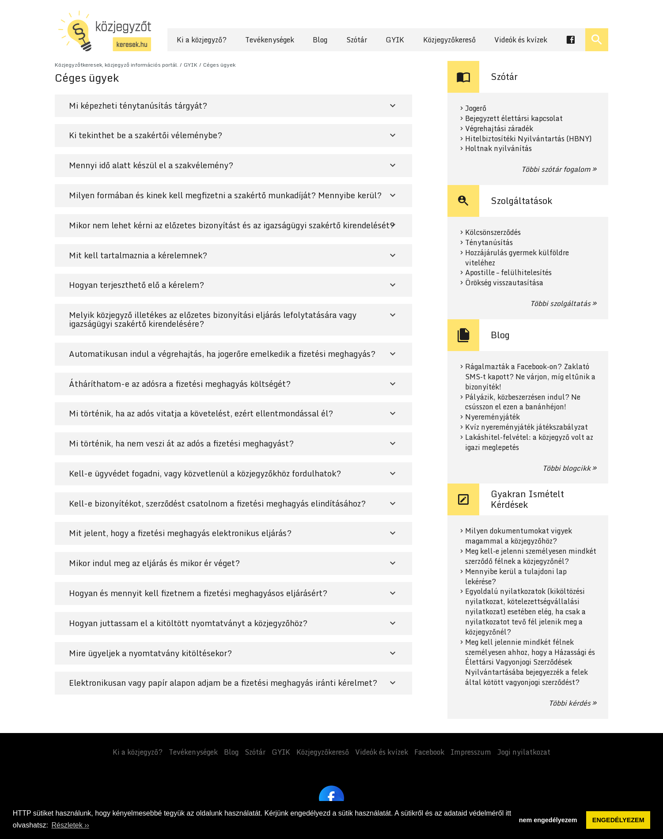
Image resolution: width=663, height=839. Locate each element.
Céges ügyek (219, 64)
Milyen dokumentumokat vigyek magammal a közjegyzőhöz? (518, 536)
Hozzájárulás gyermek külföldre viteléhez (517, 258)
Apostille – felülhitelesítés (508, 273)
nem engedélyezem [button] (548, 820)
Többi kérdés (570, 703)
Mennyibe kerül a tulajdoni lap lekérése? (516, 577)
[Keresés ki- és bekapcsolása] (596, 39)
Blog (320, 39)
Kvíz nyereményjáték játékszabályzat (526, 427)
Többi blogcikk (566, 468)
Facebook (429, 752)
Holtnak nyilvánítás (498, 149)
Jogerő (475, 108)
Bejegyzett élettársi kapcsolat (514, 118)
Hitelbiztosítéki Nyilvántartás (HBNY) (528, 139)
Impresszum (471, 752)
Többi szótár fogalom (556, 169)
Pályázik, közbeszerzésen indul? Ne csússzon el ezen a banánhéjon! (522, 402)
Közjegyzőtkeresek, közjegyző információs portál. (116, 64)
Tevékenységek (269, 39)
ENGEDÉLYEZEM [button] (618, 820)
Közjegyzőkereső (449, 39)
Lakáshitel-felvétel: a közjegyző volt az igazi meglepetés (529, 442)
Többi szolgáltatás (560, 303)
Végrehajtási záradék (499, 129)
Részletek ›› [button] (70, 825)
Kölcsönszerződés (493, 232)
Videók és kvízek (520, 39)
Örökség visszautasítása (504, 283)
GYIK (395, 39)
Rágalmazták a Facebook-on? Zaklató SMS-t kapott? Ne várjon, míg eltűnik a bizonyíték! (530, 377)
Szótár (356, 39)
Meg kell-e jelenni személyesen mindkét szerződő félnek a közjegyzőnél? (530, 556)
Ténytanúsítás (489, 243)
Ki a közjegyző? (202, 39)
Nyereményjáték (492, 417)
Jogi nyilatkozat (523, 752)
